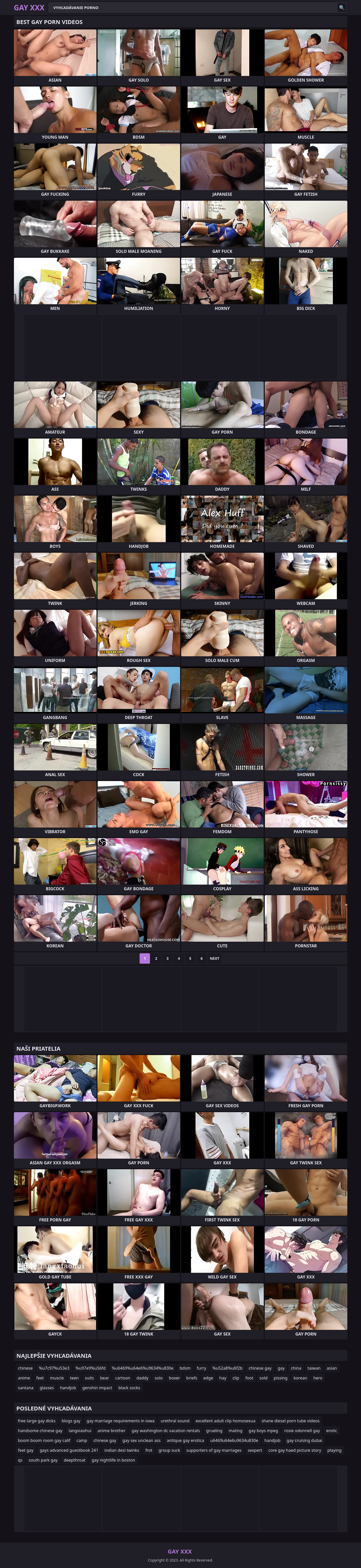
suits (89, 1378)
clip (235, 1378)
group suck (169, 1450)
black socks (129, 1388)
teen (74, 1378)
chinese (25, 1368)
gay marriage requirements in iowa (120, 1421)
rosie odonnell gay (302, 1430)
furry (201, 1368)
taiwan (314, 1368)
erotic (331, 1430)
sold (264, 1378)
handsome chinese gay (40, 1430)
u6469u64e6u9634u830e (234, 1440)
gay (281, 1368)
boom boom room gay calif (44, 1440)
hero (317, 1378)
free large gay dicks (37, 1421)
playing (334, 1450)
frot (148, 1450)
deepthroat (74, 1460)
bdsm (185, 1368)
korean (300, 1378)
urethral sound (175, 1421)
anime (24, 1378)
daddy (143, 1378)
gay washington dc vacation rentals (166, 1430)
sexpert (255, 1450)
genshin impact (97, 1388)
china (296, 1368)
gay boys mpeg (263, 1430)
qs (20, 1460)
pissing (280, 1378)
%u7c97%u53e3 (54, 1368)
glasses (47, 1388)
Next (214, 958)
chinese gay (260, 1368)
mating (236, 1430)
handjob (68, 1388)
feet (40, 1378)
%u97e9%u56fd (91, 1368)
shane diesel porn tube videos (291, 1421)
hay (222, 1378)
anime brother (111, 1430)
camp (81, 1440)
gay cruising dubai (304, 1440)
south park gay (43, 1460)
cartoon (122, 1378)
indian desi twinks (122, 1450)
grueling (214, 1430)
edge (208, 1378)
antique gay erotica (185, 1440)
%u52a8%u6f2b (227, 1368)
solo (159, 1378)
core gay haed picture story (294, 1450)
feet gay (26, 1450)
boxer (174, 1378)
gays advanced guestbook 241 (69, 1450)
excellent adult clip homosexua (225, 1421)
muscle (57, 1378)
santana (26, 1388)
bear (104, 1378)
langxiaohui (80, 1430)
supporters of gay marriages (214, 1450)
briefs (191, 1378)
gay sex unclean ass (141, 1440)
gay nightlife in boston (113, 1460)
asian (332, 1368)
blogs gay (71, 1421)
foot (249, 1378)
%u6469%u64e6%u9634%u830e (142, 1368)
